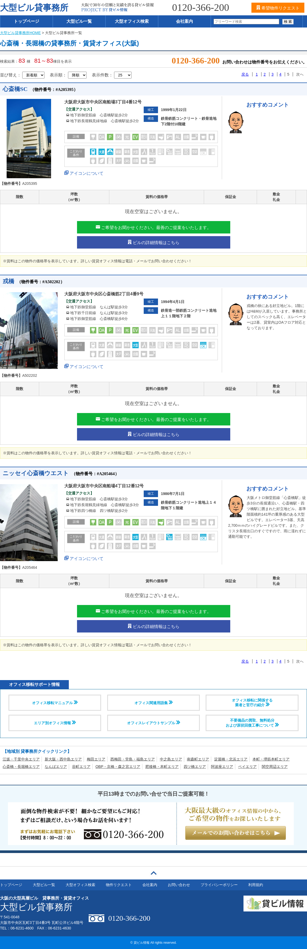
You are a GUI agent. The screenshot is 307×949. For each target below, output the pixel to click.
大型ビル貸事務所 (34, 7)
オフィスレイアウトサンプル (153, 722)
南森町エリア (198, 759)
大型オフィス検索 (132, 21)
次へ (300, 74)
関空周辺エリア (275, 766)
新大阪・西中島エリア (63, 759)
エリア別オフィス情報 (55, 722)
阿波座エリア (222, 766)
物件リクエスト (119, 885)
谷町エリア (81, 766)
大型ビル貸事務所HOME (20, 33)
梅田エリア (96, 759)
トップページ (26, 21)
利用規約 (255, 885)
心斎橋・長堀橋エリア (21, 766)
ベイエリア (247, 766)
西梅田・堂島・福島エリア (132, 759)
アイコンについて (83, 172)
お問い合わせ (179, 885)
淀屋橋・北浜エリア (230, 759)
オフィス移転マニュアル (55, 702)
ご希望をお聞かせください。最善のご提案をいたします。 (153, 227)
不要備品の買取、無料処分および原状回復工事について (252, 722)
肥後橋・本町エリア (162, 766)
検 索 (288, 22)
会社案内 (184, 21)
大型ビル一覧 (79, 21)
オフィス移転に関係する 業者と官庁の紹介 (252, 702)
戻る (245, 74)
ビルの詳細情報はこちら (153, 242)
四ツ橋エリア (195, 766)
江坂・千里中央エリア (21, 759)
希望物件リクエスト (278, 7)
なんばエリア (56, 766)
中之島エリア (171, 759)
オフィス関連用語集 (153, 702)
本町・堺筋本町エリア (271, 759)
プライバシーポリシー (219, 885)
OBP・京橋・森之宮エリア (118, 766)
